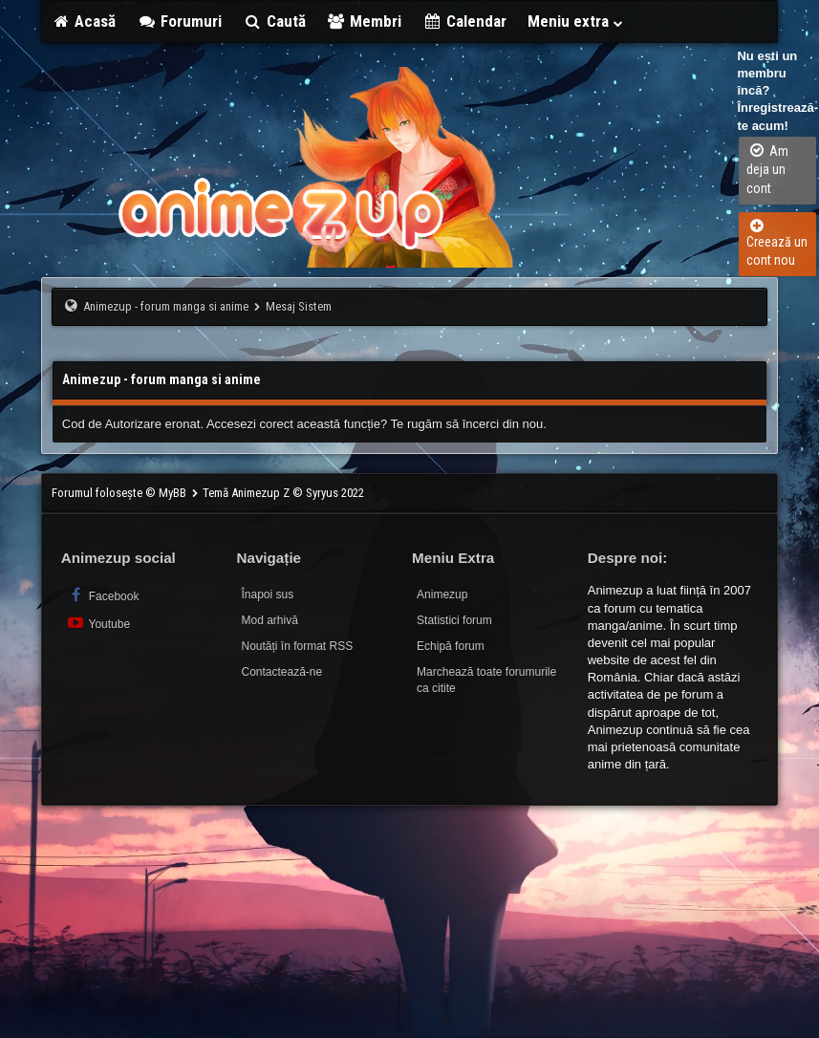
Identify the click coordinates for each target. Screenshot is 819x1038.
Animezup (442, 594)
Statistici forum (454, 620)
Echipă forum (451, 646)
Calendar (464, 21)
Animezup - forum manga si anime (165, 306)
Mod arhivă (269, 620)
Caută (274, 21)
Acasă (84, 21)
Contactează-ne (281, 672)
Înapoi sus (267, 594)
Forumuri (179, 21)
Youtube (98, 623)
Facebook (103, 595)
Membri (364, 21)
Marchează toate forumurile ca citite (486, 680)
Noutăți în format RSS (297, 646)
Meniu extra (576, 21)
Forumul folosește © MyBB (120, 493)
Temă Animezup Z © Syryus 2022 (283, 493)
